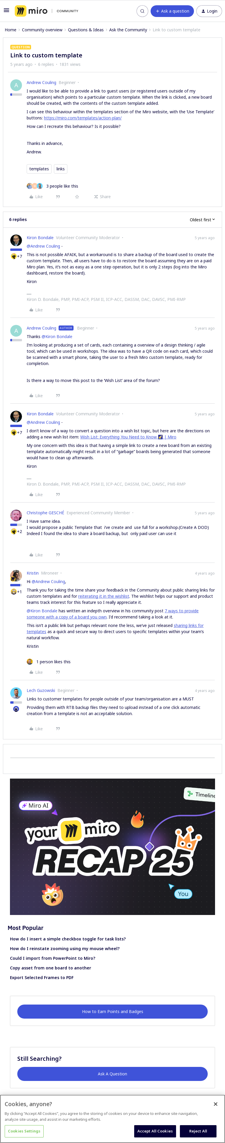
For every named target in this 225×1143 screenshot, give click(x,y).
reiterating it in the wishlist (103, 596)
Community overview (42, 29)
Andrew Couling (41, 82)
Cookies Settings (24, 1131)
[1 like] (49, 662)
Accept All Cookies (155, 1131)
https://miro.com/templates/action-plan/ (83, 118)
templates (39, 169)
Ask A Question (112, 1074)
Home (10, 29)
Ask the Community (128, 29)
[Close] (215, 1104)
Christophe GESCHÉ (45, 512)
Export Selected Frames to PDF (42, 977)
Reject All (198, 1131)
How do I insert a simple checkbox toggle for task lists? (68, 939)
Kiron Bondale (40, 237)
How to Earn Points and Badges (112, 1011)
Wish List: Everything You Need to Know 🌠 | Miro (128, 437)
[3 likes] (52, 186)
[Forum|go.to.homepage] (46, 11)
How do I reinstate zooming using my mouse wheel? (65, 948)
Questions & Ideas (86, 29)
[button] (6, 12)
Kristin (33, 573)
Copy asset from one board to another (50, 968)
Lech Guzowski (41, 690)
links (61, 169)
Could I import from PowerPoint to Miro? (52, 958)
